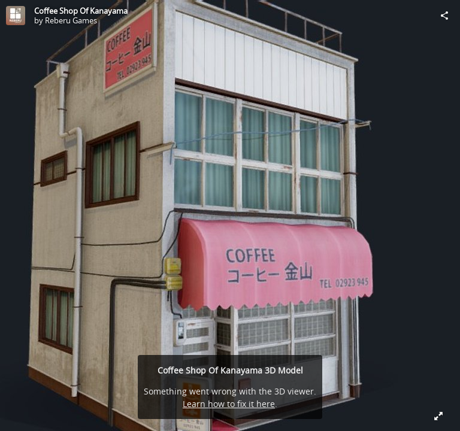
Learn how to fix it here (229, 403)
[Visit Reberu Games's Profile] (15, 15)
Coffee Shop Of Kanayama (81, 10)
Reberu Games (71, 20)
